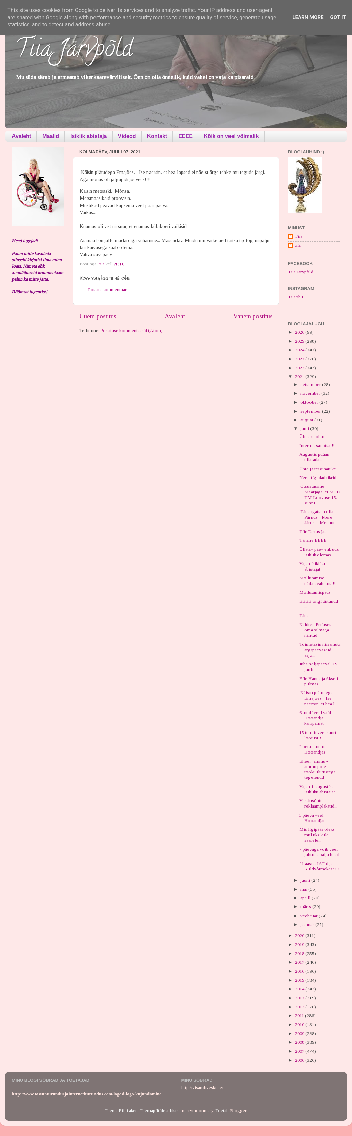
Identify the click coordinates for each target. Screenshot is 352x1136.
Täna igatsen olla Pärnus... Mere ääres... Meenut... (318, 517)
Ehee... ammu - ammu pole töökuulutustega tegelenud (317, 769)
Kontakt (157, 136)
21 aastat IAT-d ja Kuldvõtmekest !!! (319, 866)
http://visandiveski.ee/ (202, 1087)
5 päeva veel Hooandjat (312, 818)
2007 (300, 1051)
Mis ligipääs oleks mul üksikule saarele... (317, 835)
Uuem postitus (97, 316)
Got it (338, 17)
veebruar (309, 915)
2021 (300, 376)
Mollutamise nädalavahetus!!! (317, 580)
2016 (300, 971)
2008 (300, 1042)
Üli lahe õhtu (311, 436)
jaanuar (307, 924)
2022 (300, 367)
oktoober (309, 402)
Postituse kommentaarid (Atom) (131, 330)
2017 (300, 962)
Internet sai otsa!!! (316, 445)
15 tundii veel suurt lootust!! (317, 735)
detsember (311, 384)
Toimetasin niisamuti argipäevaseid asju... (319, 650)
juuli (305, 428)
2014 (300, 989)
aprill (306, 897)
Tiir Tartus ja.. (312, 531)
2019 (300, 944)
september (311, 411)
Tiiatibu (295, 296)
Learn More (307, 17)
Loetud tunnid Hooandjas (313, 749)
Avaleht (21, 136)
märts (306, 906)
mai (304, 889)
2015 (300, 980)
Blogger (238, 1110)
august (307, 419)
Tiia (298, 236)
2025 (300, 341)
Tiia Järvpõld (73, 51)
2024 (300, 349)
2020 (300, 935)
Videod (127, 136)
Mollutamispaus (315, 592)
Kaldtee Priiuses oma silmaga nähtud (315, 630)
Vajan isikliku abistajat (312, 566)
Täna (304, 615)
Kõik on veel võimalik (231, 136)
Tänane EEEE (313, 540)
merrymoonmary (197, 1110)
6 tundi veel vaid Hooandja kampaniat (315, 718)
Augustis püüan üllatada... (314, 457)
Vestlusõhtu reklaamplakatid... (318, 803)
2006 (300, 1060)
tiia (298, 245)
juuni (305, 880)
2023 (300, 358)
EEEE (185, 136)
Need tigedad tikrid (317, 477)
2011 (300, 1015)
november (310, 393)
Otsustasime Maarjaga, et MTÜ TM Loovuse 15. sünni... (319, 494)
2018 (300, 953)
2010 (300, 1024)
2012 (300, 1006)
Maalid (50, 136)
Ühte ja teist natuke (317, 468)
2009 (300, 1033)
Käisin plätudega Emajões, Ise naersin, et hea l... (318, 698)
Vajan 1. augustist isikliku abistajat (317, 789)
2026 (300, 332)
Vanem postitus (253, 316)
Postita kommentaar (107, 289)
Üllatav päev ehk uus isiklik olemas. (319, 552)
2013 (300, 997)
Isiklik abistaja (88, 136)
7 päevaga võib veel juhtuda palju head (319, 852)
